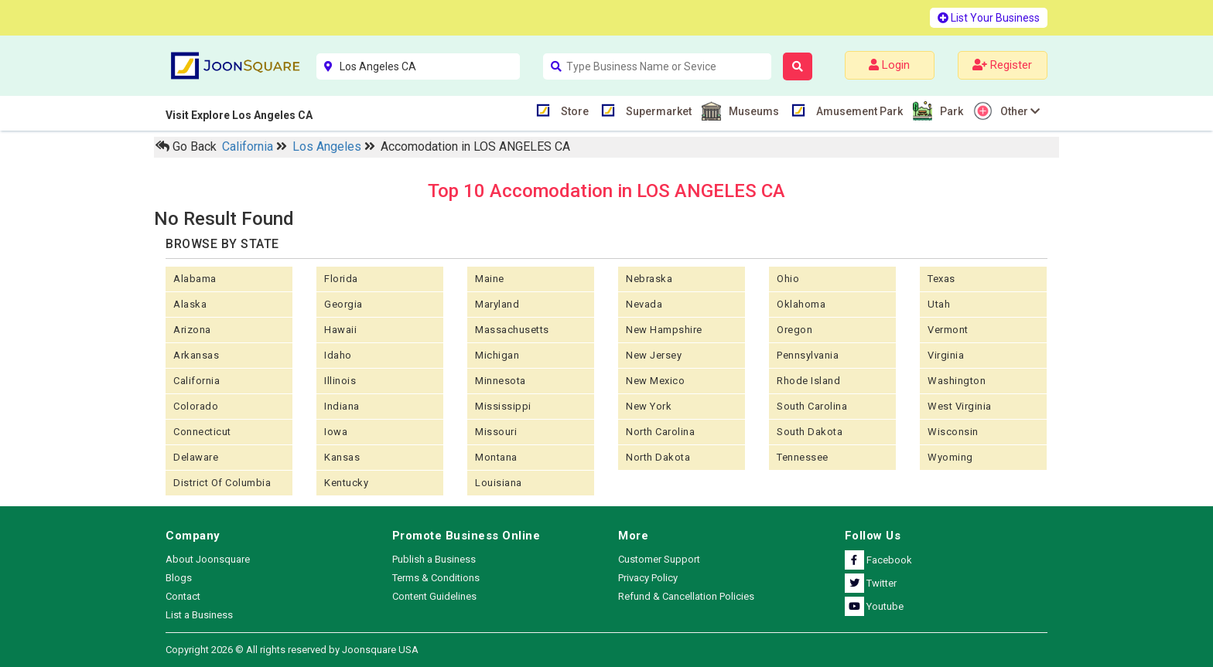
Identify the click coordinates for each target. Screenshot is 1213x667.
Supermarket (657, 110)
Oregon (794, 329)
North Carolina (660, 431)
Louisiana (498, 482)
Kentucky (346, 482)
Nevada (644, 304)
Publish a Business (434, 559)
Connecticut (202, 431)
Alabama (195, 278)
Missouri (496, 431)
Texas (941, 278)
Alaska (190, 304)
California (249, 146)
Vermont (948, 329)
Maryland (497, 304)
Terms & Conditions (436, 578)
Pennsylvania (808, 355)
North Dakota (658, 457)
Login (889, 65)
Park (949, 111)
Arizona (192, 329)
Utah (939, 304)
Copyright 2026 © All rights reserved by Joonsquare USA (292, 649)
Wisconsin (953, 431)
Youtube (874, 606)
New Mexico (655, 380)
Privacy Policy (648, 578)
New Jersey (654, 355)
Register (1002, 65)
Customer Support (659, 559)
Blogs (179, 578)
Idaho (338, 355)
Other (1018, 111)
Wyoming (950, 457)
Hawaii (340, 329)
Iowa (335, 431)
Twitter (871, 583)
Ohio (788, 278)
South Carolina (812, 406)
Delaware (195, 457)
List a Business (199, 615)
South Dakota (809, 431)
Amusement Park (857, 110)
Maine (489, 278)
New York (648, 406)
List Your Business (989, 18)
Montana (496, 457)
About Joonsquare (208, 559)
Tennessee (803, 457)
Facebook (878, 560)
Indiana (342, 406)
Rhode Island (808, 380)
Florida (341, 278)
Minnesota (500, 380)
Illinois (340, 380)
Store (573, 110)
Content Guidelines (434, 596)
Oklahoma (801, 304)
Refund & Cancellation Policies (686, 596)
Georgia (343, 304)
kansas (342, 457)
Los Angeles (328, 146)
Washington (957, 380)
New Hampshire (664, 329)
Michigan (497, 355)
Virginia (946, 355)
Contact (183, 596)
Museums (752, 111)
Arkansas (196, 355)
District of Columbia (222, 482)
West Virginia (960, 406)
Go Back (186, 146)
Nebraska (649, 278)
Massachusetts (512, 329)
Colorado (195, 406)
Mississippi (503, 406)
